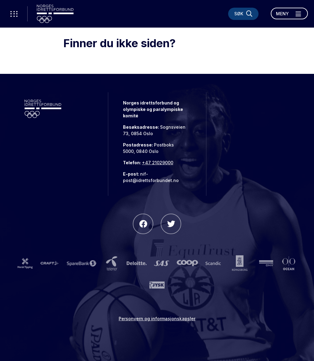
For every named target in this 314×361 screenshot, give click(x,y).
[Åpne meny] (289, 13)
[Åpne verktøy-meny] (14, 14)
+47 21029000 (157, 162)
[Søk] (243, 14)
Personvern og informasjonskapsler (157, 318)
